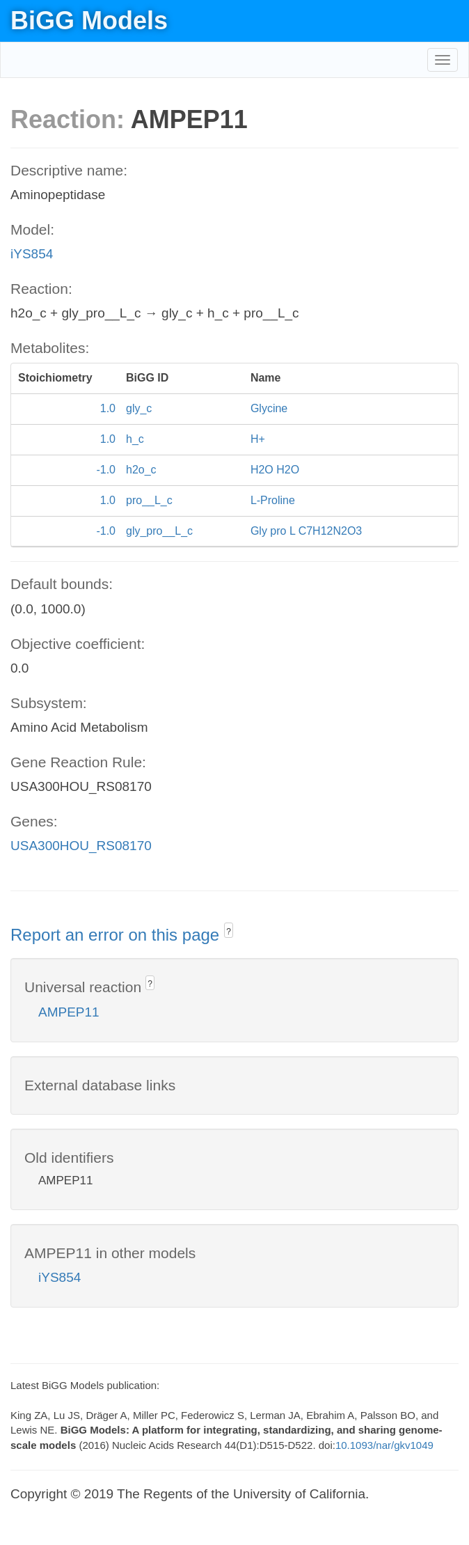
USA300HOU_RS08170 (81, 845)
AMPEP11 (69, 1012)
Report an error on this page (117, 934)
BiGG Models (89, 20)
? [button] (228, 931)
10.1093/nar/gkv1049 (384, 1445)
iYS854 (31, 253)
